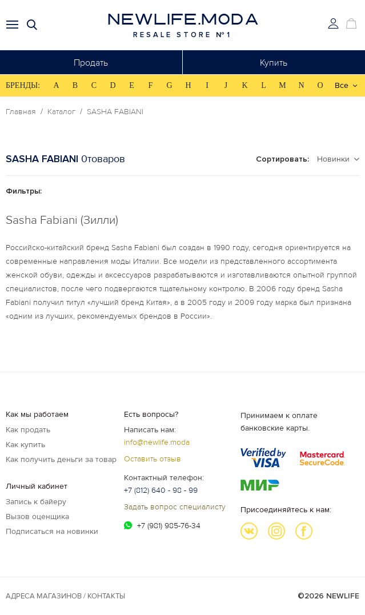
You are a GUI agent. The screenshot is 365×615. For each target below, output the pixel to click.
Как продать (28, 430)
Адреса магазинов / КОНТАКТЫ (65, 596)
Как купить (25, 444)
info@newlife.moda (157, 442)
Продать (91, 63)
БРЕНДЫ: (23, 85)
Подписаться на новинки (52, 531)
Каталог (61, 111)
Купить (273, 63)
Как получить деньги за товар (61, 459)
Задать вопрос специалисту (175, 507)
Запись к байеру (36, 502)
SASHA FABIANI (115, 111)
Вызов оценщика (37, 516)
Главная (21, 111)
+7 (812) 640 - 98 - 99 (161, 490)
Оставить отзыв (152, 459)
